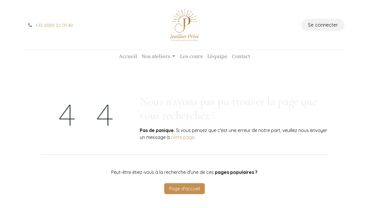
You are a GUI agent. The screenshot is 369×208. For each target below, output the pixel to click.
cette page (182, 137)
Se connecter (323, 25)
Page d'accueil (184, 189)
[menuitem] (128, 56)
